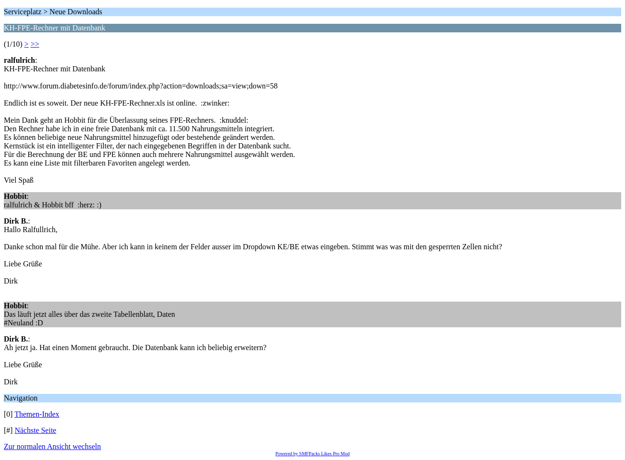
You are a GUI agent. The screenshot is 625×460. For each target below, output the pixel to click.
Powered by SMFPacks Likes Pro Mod (313, 453)
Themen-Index (36, 414)
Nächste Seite (36, 430)
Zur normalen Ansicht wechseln (52, 446)
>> (34, 44)
